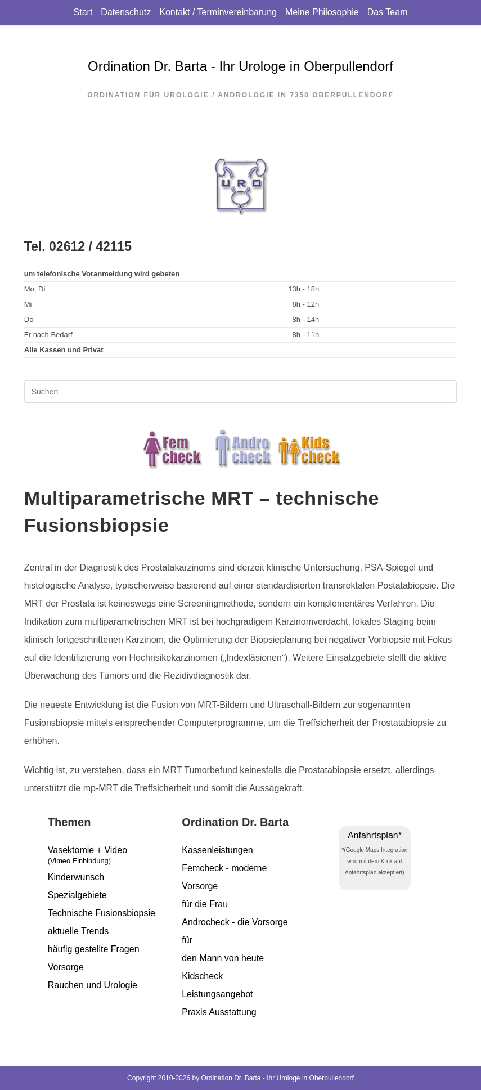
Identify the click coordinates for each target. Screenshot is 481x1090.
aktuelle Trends (78, 931)
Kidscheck (202, 976)
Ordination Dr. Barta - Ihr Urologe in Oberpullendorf (240, 66)
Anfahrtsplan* (375, 835)
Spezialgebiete (77, 895)
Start (83, 12)
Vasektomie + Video (106, 856)
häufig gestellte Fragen (94, 949)
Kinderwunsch (76, 877)
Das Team (387, 12)
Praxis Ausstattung (219, 1012)
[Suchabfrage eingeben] (240, 391)
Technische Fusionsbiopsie (101, 913)
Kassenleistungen (217, 850)
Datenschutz (126, 12)
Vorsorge (66, 967)
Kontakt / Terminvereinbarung (218, 12)
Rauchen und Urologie (92, 985)
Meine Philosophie (322, 12)
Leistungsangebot (217, 994)
